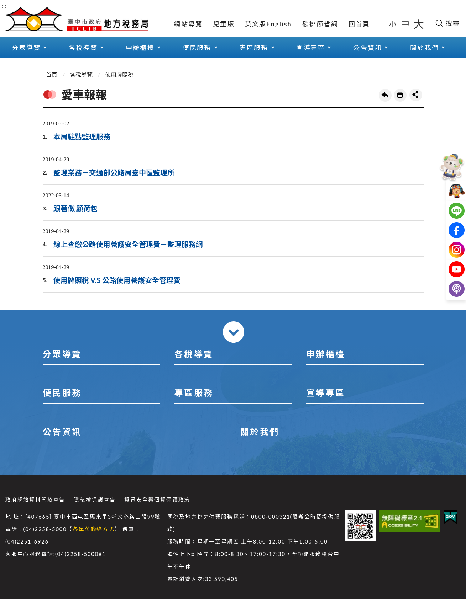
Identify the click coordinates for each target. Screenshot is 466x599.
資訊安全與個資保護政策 (157, 500)
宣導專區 (310, 48)
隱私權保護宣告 (95, 500)
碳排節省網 (320, 24)
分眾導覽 (26, 48)
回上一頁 (385, 95)
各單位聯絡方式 (94, 529)
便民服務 (197, 48)
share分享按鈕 (415, 95)
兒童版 (224, 24)
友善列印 (400, 95)
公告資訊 (367, 48)
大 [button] (418, 24)
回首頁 (359, 24)
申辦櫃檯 (140, 48)
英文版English (268, 24)
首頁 (51, 74)
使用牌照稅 (119, 74)
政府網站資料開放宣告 (35, 500)
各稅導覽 (83, 48)
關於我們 (424, 48)
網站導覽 (188, 24)
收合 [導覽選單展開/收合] (233, 332)
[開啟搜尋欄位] (447, 23)
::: (4, 5)
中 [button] (406, 23)
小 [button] (393, 24)
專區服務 (254, 48)
